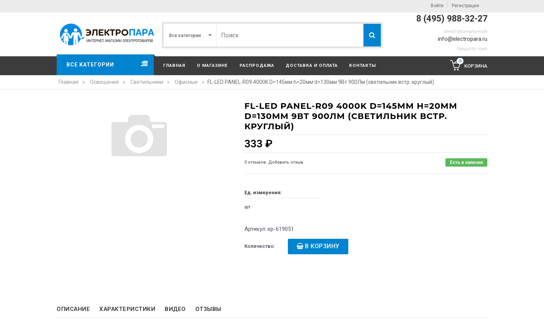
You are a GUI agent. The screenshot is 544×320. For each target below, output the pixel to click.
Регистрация (465, 5)
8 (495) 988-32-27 (451, 19)
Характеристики (127, 309)
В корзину (322, 246)
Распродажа (257, 65)
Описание (73, 309)
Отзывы (208, 309)
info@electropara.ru (462, 39)
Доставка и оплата (312, 65)
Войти (437, 5)
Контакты (362, 65)
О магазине (212, 65)
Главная (174, 65)
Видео (175, 309)
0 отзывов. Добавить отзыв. (274, 162)
